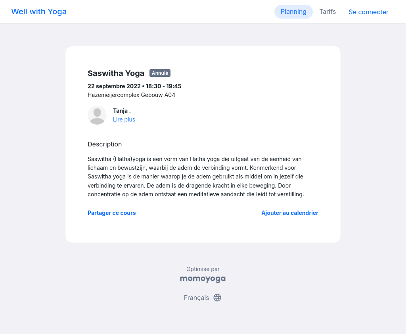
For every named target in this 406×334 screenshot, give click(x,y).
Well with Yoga (39, 11)
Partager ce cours (112, 212)
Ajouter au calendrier (289, 212)
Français (203, 297)
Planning (293, 11)
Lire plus (124, 119)
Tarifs (327, 11)
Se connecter (369, 12)
